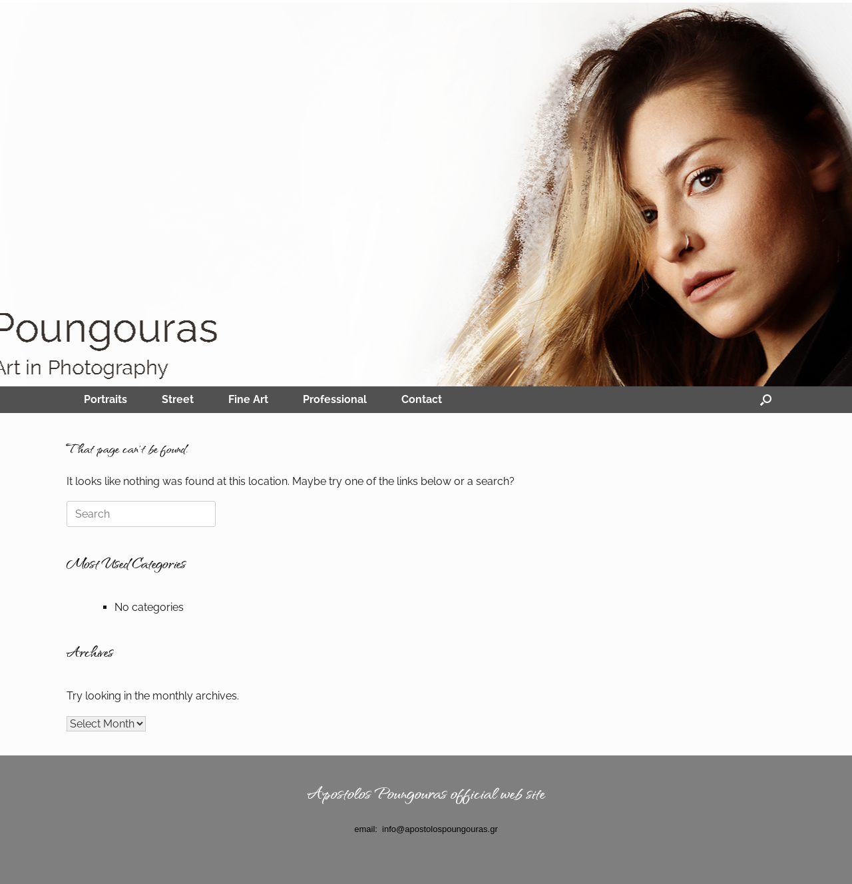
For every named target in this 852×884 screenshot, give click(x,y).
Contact (421, 399)
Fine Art (248, 399)
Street (178, 399)
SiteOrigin (416, 857)
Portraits (105, 399)
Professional (335, 399)
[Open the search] (765, 399)
